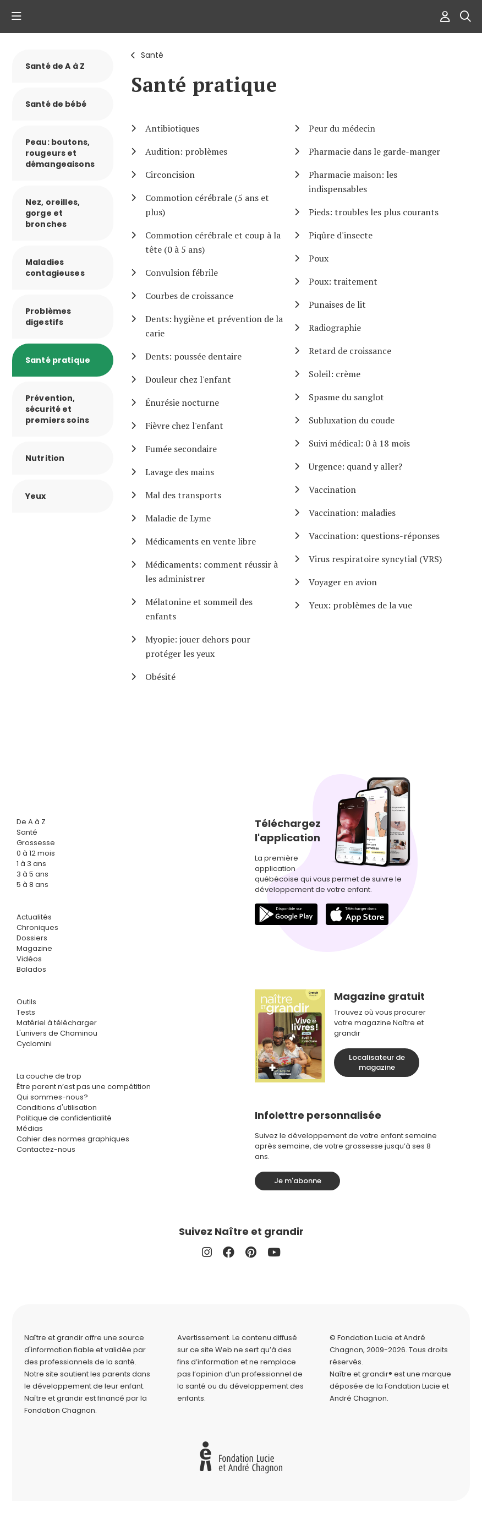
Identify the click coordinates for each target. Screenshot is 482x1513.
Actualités (34, 917)
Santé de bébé (55, 104)
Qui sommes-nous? (52, 1097)
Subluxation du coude (352, 420)
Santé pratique (57, 360)
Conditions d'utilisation (57, 1107)
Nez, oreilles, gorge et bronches (52, 213)
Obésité (160, 677)
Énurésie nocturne (182, 402)
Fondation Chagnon (59, 1410)
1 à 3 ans (31, 863)
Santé (152, 55)
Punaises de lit (337, 304)
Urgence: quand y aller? (355, 466)
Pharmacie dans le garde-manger (374, 151)
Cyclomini (34, 1043)
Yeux (35, 496)
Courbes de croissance (189, 296)
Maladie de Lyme (178, 518)
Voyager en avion (343, 582)
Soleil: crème (334, 374)
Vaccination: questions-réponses (374, 536)
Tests (26, 1012)
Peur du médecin (342, 128)
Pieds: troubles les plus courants (374, 212)
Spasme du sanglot (346, 397)
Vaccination (332, 489)
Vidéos (29, 959)
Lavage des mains (179, 472)
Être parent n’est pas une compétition (84, 1086)
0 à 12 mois (36, 853)
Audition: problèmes (186, 151)
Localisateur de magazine (377, 1062)
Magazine (34, 948)
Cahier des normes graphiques (73, 1139)
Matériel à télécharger (57, 1022)
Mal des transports (183, 495)
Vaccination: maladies (352, 513)
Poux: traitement (343, 281)
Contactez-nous (46, 1149)
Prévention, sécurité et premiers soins (57, 409)
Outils (26, 1002)
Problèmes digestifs (48, 317)
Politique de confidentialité (64, 1118)
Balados (31, 969)
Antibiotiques (172, 128)
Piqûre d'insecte (341, 235)
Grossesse (36, 842)
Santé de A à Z (55, 66)
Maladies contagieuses (55, 268)
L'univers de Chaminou (57, 1033)
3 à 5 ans (32, 874)
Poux (318, 258)
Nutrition (44, 458)
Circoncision (170, 174)
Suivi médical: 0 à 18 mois (359, 443)
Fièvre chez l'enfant (184, 426)
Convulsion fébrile (181, 272)
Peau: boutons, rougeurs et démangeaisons (60, 153)
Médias (30, 1128)
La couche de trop (49, 1076)
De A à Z (31, 822)
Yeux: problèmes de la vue (360, 605)
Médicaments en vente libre (200, 541)
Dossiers (32, 938)
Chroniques (37, 927)
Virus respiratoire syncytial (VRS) (375, 559)
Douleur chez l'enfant (188, 379)
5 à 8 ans (32, 884)
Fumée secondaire (181, 449)
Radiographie (335, 328)
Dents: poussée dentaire (193, 356)
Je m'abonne (297, 1180)
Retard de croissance (350, 351)
